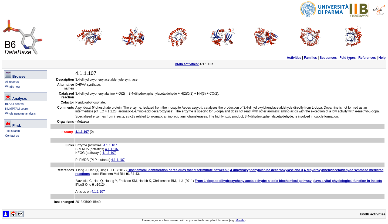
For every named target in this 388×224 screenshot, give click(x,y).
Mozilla (240, 220)
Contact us (12, 135)
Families (310, 58)
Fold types (347, 58)
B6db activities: (187, 64)
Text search (12, 130)
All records (12, 81)
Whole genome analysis (20, 113)
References (367, 58)
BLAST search (14, 103)
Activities (294, 58)
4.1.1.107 (110, 145)
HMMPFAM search (17, 108)
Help (382, 58)
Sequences (328, 58)
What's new (12, 86)
